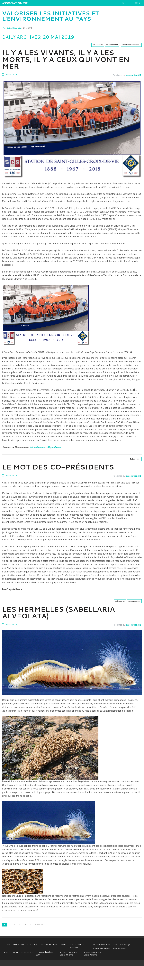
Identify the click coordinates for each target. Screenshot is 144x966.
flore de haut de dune (101, 944)
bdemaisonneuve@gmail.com (45, 447)
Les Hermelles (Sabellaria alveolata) (58, 612)
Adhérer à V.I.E (18, 944)
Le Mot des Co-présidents (58, 467)
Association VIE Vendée (15, 3)
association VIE (133, 75)
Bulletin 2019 (98, 44)
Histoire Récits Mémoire (131, 44)
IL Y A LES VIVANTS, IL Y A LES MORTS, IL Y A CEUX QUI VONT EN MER (65, 59)
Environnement (112, 44)
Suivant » (39, 924)
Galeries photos (119, 948)
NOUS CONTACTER (11, 952)
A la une (7, 944)
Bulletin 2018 (32, 944)
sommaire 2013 (27, 952)
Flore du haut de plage (121, 944)
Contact (63, 944)
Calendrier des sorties (48, 944)
